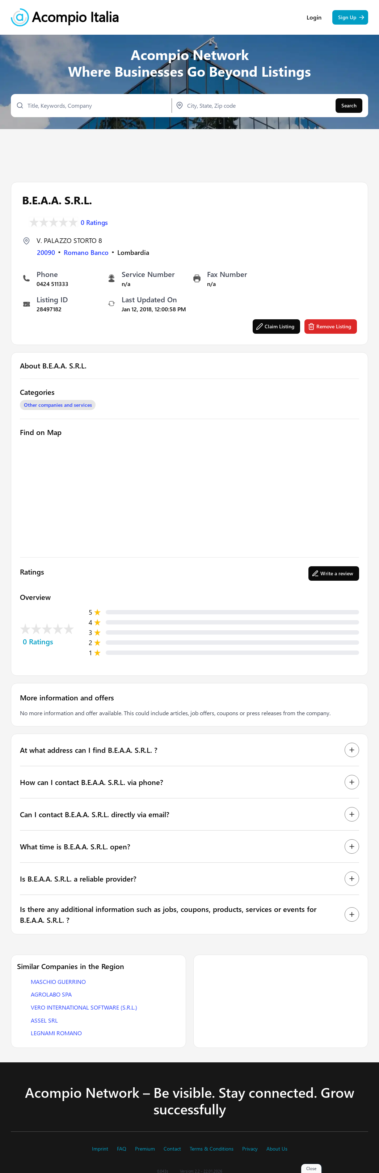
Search (349, 106)
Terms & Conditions (211, 1148)
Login (314, 18)
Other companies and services (58, 404)
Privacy (250, 1148)
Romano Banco (86, 251)
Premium (145, 1148)
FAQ (121, 1148)
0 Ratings (94, 221)
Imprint (100, 1148)
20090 (46, 251)
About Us (276, 1148)
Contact (172, 1148)
